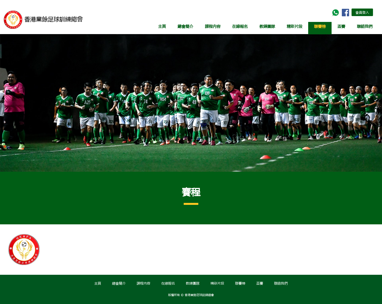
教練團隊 (267, 26)
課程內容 (212, 26)
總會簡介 (185, 26)
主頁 (162, 26)
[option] (30, 249)
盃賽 (341, 26)
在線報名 (240, 26)
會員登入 (362, 12)
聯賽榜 (320, 26)
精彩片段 (294, 26)
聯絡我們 (364, 26)
